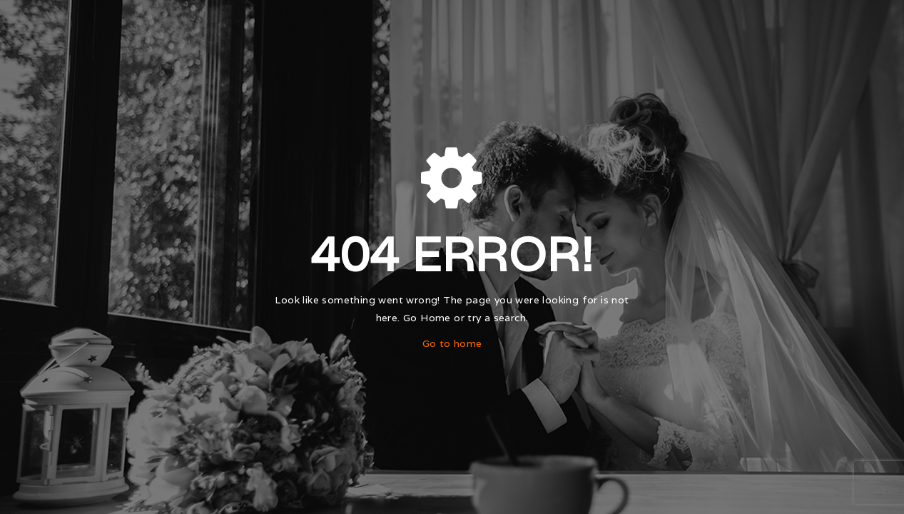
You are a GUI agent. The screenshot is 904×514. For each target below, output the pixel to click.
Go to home (452, 343)
